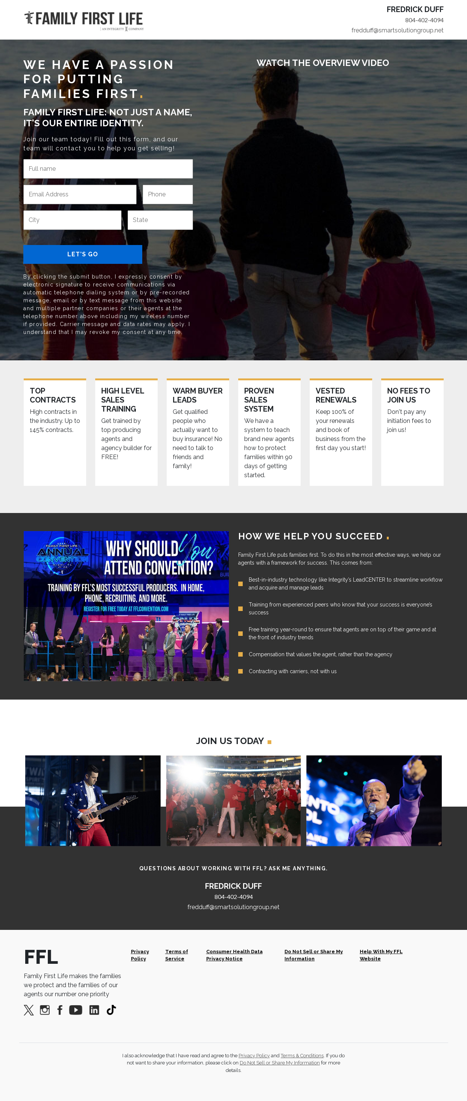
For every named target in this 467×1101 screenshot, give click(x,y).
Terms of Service (176, 955)
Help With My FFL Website (381, 955)
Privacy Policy (140, 955)
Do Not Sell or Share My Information (313, 955)
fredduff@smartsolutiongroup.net (397, 30)
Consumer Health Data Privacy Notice (234, 955)
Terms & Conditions (302, 1055)
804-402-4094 (424, 19)
